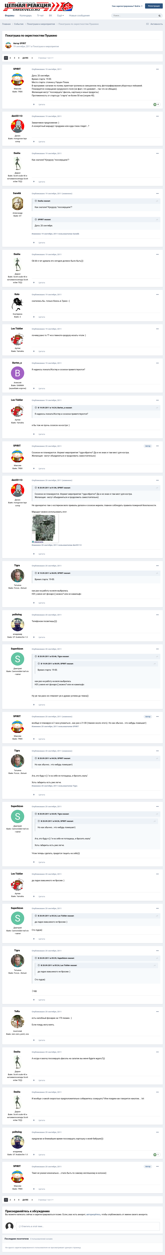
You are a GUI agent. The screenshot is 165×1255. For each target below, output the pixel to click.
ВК (50, 15)
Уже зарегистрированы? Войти (127, 6)
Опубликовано (47, 69)
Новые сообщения (79, 15)
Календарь (26, 15)
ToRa (17, 1011)
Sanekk (17, 193)
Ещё (60, 15)
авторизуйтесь (93, 1214)
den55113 (17, 116)
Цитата (42, 104)
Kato (17, 294)
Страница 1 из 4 (45, 58)
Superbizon (17, 648)
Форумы (9, 16)
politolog (17, 614)
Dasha (17, 153)
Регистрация (154, 6)
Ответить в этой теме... (31, 1226)
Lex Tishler (17, 328)
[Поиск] (127, 15)
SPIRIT (23, 43)
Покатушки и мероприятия (46, 46)
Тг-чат (40, 15)
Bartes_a (17, 362)
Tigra (17, 565)
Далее (25, 58)
